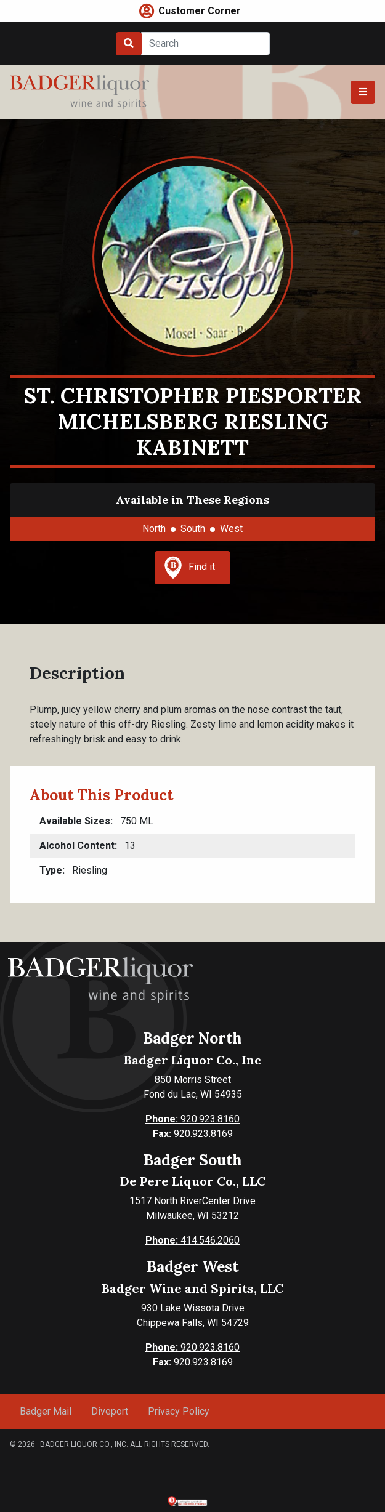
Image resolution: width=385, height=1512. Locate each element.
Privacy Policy (178, 1411)
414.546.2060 (192, 1240)
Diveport (109, 1411)
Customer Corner (199, 11)
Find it (190, 567)
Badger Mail (45, 1411)
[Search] (205, 43)
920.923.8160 (192, 1119)
